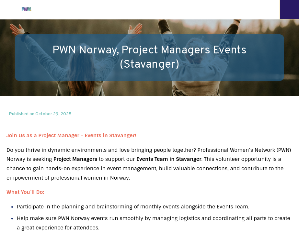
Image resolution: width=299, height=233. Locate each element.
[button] (9, 9)
